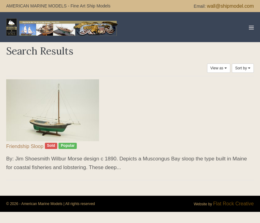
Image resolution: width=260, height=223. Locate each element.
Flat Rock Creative (233, 203)
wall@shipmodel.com (230, 6)
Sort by (242, 68)
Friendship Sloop (24, 146)
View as (218, 68)
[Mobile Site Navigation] (251, 27)
